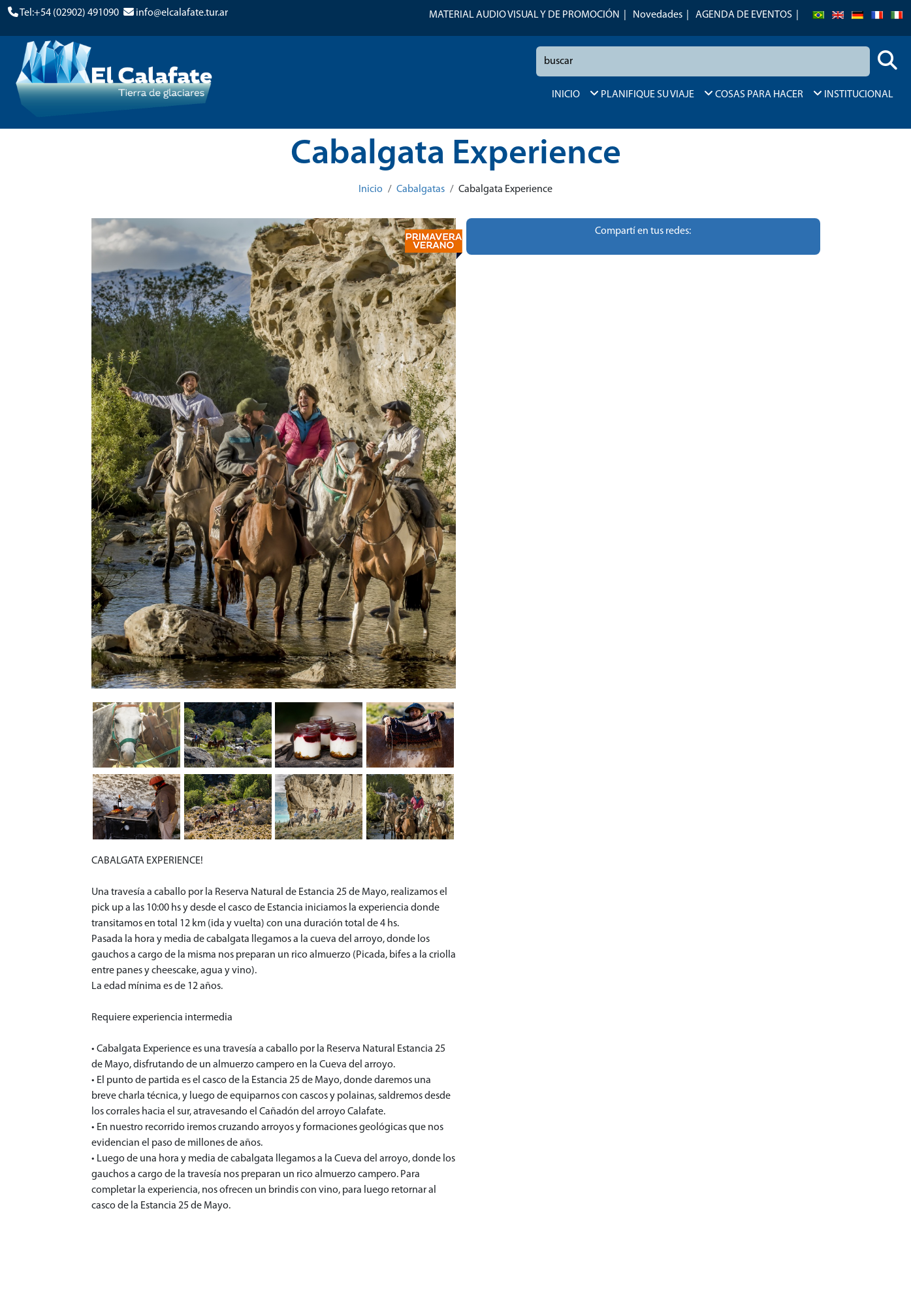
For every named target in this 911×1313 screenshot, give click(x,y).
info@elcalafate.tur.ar (182, 13)
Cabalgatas (420, 189)
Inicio (371, 189)
